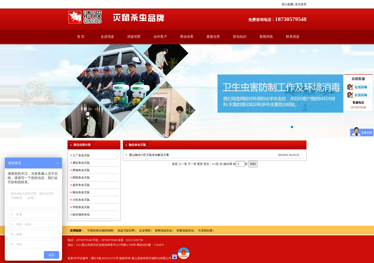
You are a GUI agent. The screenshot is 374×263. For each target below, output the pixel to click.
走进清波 (107, 36)
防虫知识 (239, 36)
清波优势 (133, 36)
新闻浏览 (266, 36)
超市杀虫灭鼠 (81, 185)
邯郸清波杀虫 (163, 230)
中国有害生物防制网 (100, 230)
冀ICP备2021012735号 (105, 258)
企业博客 (145, 230)
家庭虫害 (213, 36)
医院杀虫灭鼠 (81, 177)
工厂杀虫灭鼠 (81, 155)
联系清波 (292, 36)
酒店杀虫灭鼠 (81, 162)
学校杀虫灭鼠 (81, 207)
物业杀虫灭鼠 (81, 192)
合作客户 (160, 36)
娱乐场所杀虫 (81, 214)
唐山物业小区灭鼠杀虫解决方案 (149, 155)
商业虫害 (186, 36)
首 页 (81, 36)
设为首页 (300, 4)
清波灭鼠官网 (126, 230)
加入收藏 (287, 4)
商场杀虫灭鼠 (81, 170)
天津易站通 (205, 230)
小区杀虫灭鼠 (81, 199)
